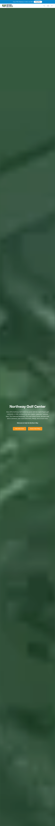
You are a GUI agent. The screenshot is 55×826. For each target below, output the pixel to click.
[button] (38, 2)
